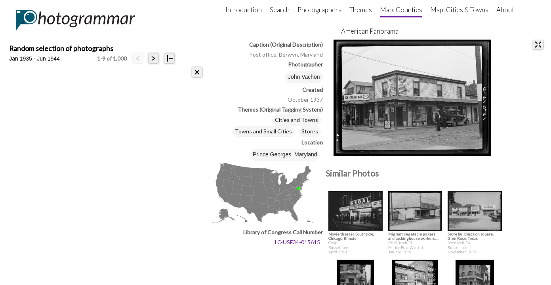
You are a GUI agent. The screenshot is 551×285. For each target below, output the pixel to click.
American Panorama (369, 31)
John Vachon (304, 77)
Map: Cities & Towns (459, 10)
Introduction (243, 10)
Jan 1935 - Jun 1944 (34, 58)
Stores (309, 131)
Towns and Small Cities (263, 131)
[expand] (538, 44)
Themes (360, 10)
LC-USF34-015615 (297, 242)
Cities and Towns (296, 119)
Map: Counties (401, 10)
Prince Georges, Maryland (285, 154)
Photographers (319, 10)
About (505, 10)
